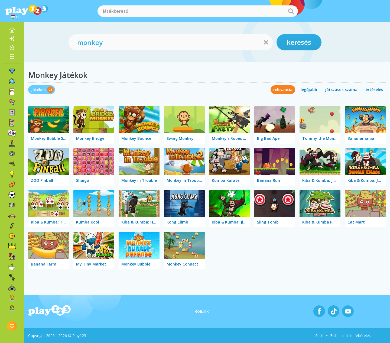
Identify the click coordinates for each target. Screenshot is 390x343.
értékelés (374, 89)
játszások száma (341, 89)
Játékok (38, 89)
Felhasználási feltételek (350, 335)
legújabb (309, 89)
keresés (299, 42)
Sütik (319, 335)
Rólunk (201, 311)
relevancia (282, 89)
